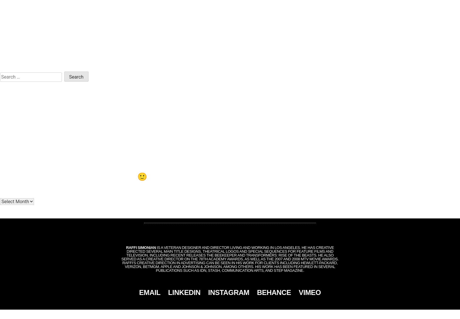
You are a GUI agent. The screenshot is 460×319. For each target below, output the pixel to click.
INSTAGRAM (228, 292)
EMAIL (149, 292)
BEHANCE (274, 292)
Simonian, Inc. (220, 314)
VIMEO (310, 292)
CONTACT (430, 6)
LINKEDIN (184, 292)
